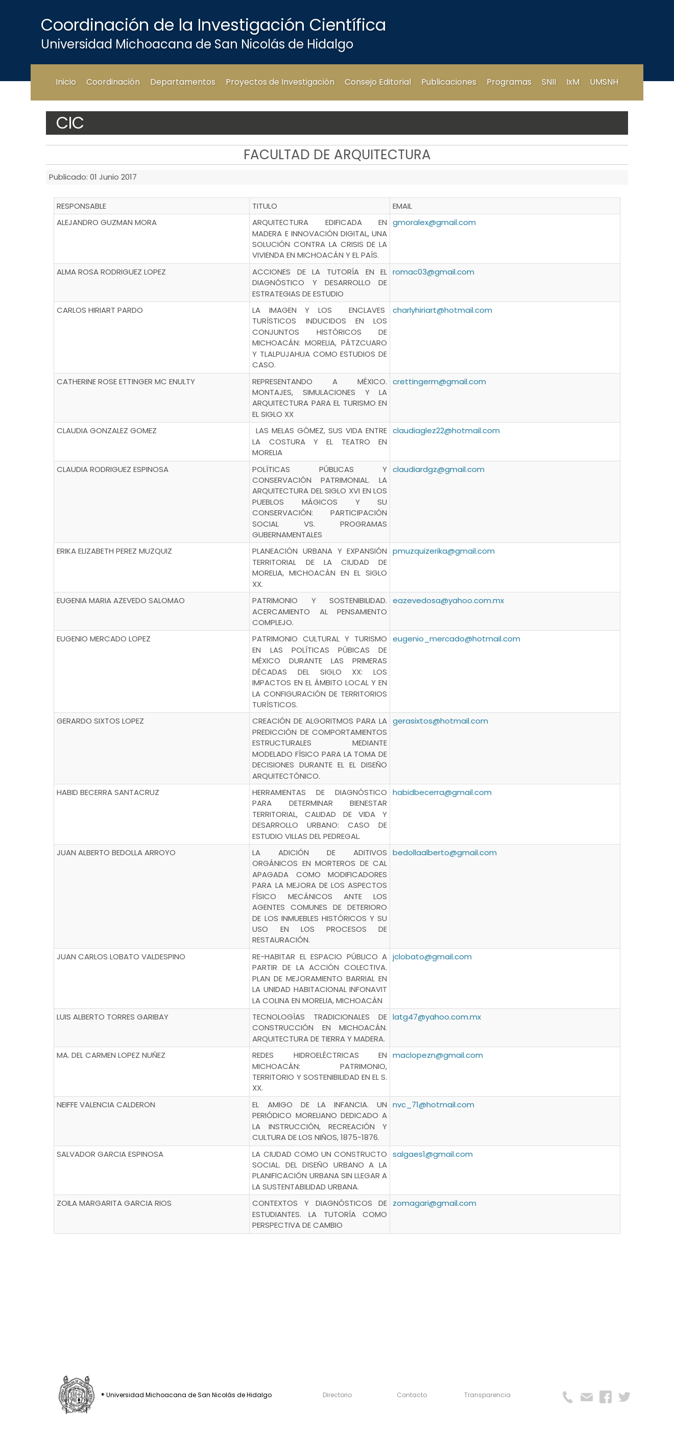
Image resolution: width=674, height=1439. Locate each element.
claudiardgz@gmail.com (439, 469)
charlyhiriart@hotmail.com (442, 310)
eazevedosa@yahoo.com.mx (448, 600)
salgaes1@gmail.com (433, 1154)
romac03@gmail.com (433, 271)
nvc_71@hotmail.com (433, 1104)
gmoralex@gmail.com (434, 222)
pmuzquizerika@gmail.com (444, 550)
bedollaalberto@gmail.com (445, 852)
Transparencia (487, 1395)
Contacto (412, 1395)
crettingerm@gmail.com (439, 381)
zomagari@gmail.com (434, 1203)
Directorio (337, 1395)
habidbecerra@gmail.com (442, 792)
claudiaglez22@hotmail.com (446, 430)
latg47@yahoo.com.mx (437, 1016)
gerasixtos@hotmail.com (440, 720)
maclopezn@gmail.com (438, 1055)
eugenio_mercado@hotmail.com (456, 638)
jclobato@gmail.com (432, 956)
